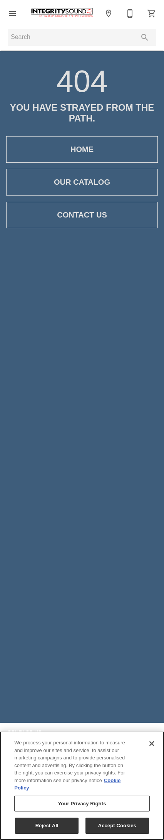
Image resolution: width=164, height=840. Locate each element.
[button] (12, 13)
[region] (82, 785)
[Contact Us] (130, 13)
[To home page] (62, 13)
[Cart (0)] (151, 13)
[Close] (151, 743)
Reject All (47, 825)
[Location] (108, 13)
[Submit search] (144, 37)
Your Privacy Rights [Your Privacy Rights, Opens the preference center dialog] (82, 803)
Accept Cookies (117, 825)
